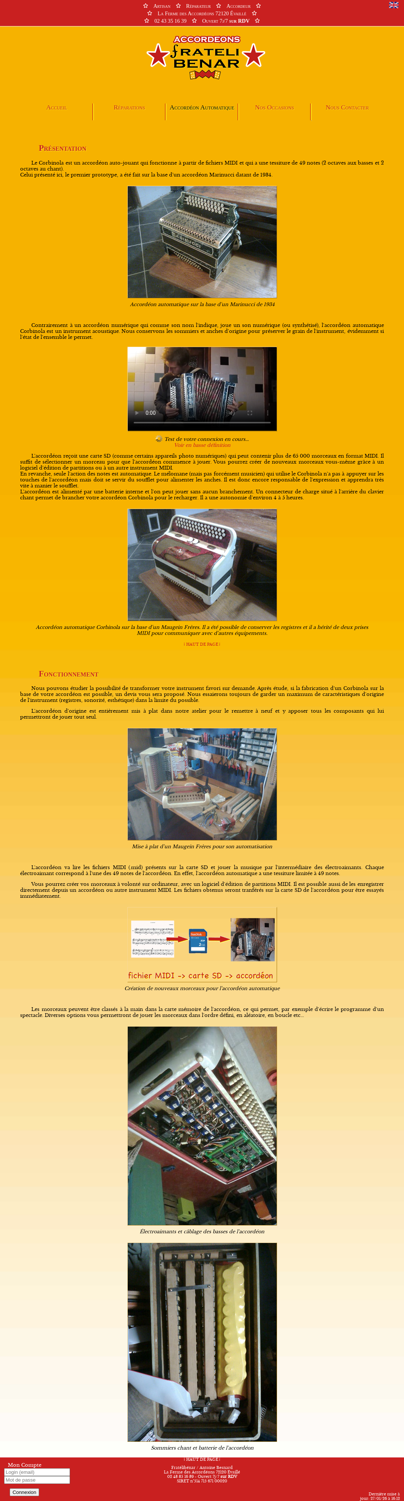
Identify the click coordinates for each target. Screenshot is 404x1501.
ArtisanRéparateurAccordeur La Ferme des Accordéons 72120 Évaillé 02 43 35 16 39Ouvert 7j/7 (202, 13)
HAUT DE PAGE (202, 644)
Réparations (129, 107)
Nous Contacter (347, 107)
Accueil (56, 107)
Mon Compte (24, 1465)
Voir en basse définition (202, 445)
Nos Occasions (274, 107)
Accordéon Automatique (202, 107)
